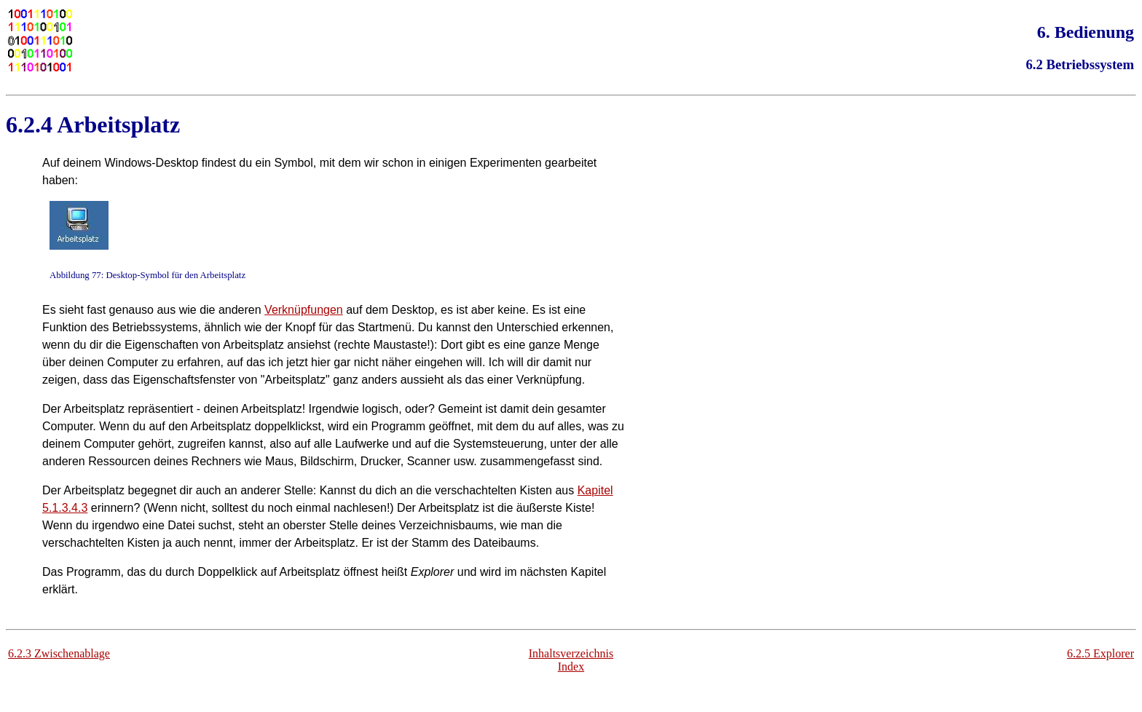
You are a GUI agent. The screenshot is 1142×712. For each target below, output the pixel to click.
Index (571, 666)
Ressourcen (119, 461)
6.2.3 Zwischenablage (59, 653)
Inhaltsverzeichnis (571, 653)
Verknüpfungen (303, 310)
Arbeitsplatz (118, 124)
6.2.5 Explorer (1100, 653)
